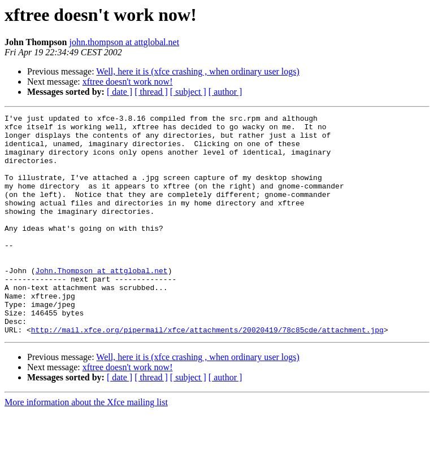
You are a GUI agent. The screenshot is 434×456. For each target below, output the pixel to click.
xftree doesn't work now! (128, 81)
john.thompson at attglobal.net (124, 42)
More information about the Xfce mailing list (86, 446)
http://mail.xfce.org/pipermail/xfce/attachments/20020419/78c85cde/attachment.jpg (207, 374)
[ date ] (119, 92)
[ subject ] (188, 92)
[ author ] (225, 92)
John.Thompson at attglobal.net (102, 302)
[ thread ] (151, 92)
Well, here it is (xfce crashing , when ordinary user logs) (197, 71)
